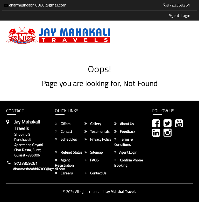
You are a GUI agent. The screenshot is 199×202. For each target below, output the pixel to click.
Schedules (66, 139)
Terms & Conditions (123, 142)
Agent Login (179, 15)
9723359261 (177, 5)
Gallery (92, 123)
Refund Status (68, 152)
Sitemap (93, 152)
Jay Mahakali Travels (120, 191)
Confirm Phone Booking (128, 163)
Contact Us (95, 173)
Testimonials (97, 131)
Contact (63, 131)
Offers (62, 123)
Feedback (124, 131)
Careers (64, 173)
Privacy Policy (97, 139)
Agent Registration (64, 163)
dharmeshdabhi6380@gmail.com (35, 5)
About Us (124, 123)
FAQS (91, 160)
